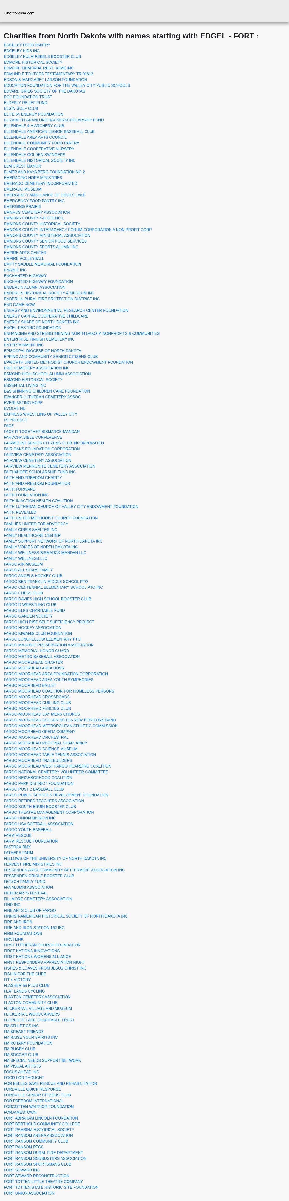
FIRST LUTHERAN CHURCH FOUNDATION (42, 945)
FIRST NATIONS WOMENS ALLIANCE (37, 957)
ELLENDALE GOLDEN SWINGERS (34, 155)
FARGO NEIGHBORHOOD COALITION (38, 778)
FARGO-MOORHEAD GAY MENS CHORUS (42, 714)
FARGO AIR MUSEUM (23, 564)
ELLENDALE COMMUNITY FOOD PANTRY (41, 143)
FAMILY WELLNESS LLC (25, 559)
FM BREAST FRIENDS (24, 1032)
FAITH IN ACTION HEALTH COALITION (38, 501)
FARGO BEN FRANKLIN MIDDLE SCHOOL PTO (46, 582)
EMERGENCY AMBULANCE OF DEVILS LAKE (44, 195)
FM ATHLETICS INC (21, 1026)
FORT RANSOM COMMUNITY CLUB (36, 1141)
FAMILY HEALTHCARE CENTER (32, 535)
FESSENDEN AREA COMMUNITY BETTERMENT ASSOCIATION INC (64, 870)
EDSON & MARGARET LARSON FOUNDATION (45, 80)
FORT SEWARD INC (22, 1170)
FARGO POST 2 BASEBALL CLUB (34, 789)
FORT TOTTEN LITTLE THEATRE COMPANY (43, 1182)
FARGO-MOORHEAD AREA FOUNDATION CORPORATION (56, 674)
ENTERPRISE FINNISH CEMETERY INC (39, 339)
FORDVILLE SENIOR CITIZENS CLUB (37, 1095)
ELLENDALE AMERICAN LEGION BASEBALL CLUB (49, 132)
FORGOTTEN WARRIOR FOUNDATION (39, 1107)
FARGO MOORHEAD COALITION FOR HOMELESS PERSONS (59, 691)
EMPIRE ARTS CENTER (25, 253)
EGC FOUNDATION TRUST (28, 97)
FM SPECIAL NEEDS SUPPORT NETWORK (42, 1060)
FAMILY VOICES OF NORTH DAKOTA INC (41, 547)
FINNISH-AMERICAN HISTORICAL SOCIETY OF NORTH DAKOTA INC (66, 916)
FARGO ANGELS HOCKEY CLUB (33, 576)
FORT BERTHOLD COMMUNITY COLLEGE (42, 1124)
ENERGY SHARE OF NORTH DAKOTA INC (42, 322)
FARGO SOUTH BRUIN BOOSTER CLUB (40, 807)
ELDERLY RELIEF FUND (25, 103)
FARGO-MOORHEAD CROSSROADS (37, 697)
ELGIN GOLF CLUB (21, 108)
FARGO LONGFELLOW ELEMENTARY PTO (42, 639)
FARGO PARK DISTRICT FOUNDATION (39, 784)
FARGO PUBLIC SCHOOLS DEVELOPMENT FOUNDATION (56, 795)
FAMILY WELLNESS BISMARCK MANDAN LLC (45, 553)
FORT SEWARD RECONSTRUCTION (36, 1176)
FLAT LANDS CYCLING (24, 991)
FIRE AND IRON (18, 922)
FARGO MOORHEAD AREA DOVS (34, 668)
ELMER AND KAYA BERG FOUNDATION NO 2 (44, 172)
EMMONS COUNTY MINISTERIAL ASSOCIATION (47, 235)
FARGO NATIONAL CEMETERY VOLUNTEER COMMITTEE (56, 772)
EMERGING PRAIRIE (22, 207)
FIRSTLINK (14, 939)
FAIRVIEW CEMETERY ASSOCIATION (37, 455)
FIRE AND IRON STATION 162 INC (34, 928)
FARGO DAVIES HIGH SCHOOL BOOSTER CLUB (47, 599)
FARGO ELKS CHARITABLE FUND (34, 610)
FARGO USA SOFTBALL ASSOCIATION (39, 824)
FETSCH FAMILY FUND (24, 882)
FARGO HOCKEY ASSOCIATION (32, 628)
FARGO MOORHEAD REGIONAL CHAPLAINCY (45, 743)
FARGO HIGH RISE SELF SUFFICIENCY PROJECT (49, 622)
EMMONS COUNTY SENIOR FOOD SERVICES (45, 241)
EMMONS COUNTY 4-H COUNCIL (34, 218)
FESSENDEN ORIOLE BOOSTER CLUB (39, 876)
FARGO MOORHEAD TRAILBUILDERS (38, 760)
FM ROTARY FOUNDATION (28, 1043)
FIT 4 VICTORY (17, 980)
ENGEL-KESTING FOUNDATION (32, 328)
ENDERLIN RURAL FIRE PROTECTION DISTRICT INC (52, 299)
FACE (9, 426)
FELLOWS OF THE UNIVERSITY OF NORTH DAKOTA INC (55, 859)
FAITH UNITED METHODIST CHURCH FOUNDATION (51, 518)
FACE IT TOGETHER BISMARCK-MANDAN (42, 432)
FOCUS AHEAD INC (21, 1072)
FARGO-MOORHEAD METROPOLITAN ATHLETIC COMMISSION (61, 726)
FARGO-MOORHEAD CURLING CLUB (37, 703)
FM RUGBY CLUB (19, 1049)
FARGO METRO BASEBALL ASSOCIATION (42, 657)
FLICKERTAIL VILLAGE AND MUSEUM (38, 1009)
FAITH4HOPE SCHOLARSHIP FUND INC (40, 472)
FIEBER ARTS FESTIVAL (26, 893)
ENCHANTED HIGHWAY (25, 276)
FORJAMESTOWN (20, 1112)
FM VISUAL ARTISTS (22, 1066)
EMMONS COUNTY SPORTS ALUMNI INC (41, 247)
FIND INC (12, 905)
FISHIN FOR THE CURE (25, 974)
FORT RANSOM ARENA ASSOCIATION (38, 1135)
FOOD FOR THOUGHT (24, 1078)
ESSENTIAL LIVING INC (25, 385)
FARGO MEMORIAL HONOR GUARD (36, 651)
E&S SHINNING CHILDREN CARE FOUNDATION (47, 391)
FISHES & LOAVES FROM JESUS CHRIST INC (45, 968)
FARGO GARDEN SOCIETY (28, 616)
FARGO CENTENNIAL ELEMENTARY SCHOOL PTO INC (53, 587)
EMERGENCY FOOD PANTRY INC (34, 201)
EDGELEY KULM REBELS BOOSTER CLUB (42, 57)
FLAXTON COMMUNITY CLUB (30, 1003)
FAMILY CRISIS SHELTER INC (30, 530)
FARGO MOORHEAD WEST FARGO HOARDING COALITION (57, 766)
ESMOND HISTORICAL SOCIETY (33, 380)
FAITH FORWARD (20, 489)
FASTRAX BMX (17, 847)
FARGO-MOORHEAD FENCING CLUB (37, 709)
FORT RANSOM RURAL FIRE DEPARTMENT (43, 1153)
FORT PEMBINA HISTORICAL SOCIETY (39, 1130)
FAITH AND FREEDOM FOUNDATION (37, 484)
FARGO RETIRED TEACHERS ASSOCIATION (44, 801)
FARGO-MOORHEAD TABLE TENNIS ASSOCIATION (50, 755)
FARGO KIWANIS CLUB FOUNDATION (38, 634)
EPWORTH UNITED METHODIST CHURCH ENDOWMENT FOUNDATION (68, 362)
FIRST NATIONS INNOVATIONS (32, 951)
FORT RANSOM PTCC (24, 1147)
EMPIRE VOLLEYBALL (24, 258)
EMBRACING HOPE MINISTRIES (33, 178)
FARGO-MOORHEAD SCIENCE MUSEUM (41, 749)
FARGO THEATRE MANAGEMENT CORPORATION (49, 812)
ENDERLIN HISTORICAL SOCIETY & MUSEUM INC (49, 293)
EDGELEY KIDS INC (22, 51)
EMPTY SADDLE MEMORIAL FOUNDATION (42, 264)
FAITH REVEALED (20, 512)
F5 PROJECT (15, 420)
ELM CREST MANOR (22, 166)
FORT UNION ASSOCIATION (29, 1193)
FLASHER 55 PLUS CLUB (26, 985)
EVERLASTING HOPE (23, 403)
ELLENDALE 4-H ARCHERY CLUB (34, 126)
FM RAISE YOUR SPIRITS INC (31, 1037)
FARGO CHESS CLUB (23, 593)
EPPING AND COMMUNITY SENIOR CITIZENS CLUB (51, 357)
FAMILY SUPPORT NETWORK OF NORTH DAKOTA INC (53, 541)
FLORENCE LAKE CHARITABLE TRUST (39, 1020)
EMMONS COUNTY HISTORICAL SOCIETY (42, 224)
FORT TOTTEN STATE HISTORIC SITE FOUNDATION (51, 1187)
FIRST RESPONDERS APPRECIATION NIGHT (44, 962)
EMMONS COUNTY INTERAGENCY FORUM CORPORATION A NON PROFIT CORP (78, 230)
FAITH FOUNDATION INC (26, 495)
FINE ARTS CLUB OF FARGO (30, 910)
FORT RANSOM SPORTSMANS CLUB (37, 1164)
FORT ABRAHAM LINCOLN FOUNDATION (41, 1118)
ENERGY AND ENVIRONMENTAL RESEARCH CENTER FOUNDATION (66, 310)
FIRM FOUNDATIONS (23, 934)
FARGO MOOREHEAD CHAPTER (33, 662)
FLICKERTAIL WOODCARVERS (32, 1014)
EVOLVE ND (14, 409)
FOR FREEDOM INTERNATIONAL (34, 1101)
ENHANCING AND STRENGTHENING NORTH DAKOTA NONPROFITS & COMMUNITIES (82, 334)
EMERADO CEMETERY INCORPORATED (40, 183)
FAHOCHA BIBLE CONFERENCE (33, 437)
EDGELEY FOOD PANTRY (27, 45)
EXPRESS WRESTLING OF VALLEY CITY (40, 414)
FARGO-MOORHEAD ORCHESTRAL (36, 737)
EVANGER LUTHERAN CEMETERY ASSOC (42, 397)
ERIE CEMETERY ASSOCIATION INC (37, 368)
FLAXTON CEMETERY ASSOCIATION (37, 997)
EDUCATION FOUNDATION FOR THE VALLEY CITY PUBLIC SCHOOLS (67, 85)
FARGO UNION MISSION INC (30, 818)
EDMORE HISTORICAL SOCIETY (33, 62)
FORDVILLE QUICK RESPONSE (32, 1089)
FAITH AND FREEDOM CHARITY (33, 478)
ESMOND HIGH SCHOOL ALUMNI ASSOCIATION (47, 374)
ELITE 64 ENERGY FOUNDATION (33, 114)
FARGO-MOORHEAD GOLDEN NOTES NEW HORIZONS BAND (60, 720)
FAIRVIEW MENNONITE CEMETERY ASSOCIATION (49, 466)
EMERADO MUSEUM (22, 189)
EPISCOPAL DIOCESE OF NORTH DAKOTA (42, 351)
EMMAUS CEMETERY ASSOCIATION (37, 212)
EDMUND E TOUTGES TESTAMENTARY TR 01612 (48, 74)
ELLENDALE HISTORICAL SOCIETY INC (39, 160)
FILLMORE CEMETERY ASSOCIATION (38, 899)
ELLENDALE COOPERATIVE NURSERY (39, 149)
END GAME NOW (19, 305)
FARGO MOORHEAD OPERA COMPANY (39, 732)
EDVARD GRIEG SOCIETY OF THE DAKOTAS (44, 91)
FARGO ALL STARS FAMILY (28, 570)
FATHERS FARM (18, 853)
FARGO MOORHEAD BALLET (30, 685)
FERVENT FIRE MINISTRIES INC (33, 864)
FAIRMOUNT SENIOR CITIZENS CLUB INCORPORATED (54, 443)
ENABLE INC (15, 270)
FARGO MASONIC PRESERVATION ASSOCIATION (49, 645)
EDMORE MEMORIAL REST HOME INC (39, 68)
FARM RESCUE (18, 835)
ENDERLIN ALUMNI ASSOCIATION (35, 287)
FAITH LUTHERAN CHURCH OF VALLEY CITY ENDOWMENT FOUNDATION (71, 507)
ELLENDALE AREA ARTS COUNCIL (35, 137)
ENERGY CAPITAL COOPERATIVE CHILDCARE (46, 316)
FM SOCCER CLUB (21, 1055)
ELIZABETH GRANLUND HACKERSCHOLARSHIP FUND (54, 120)
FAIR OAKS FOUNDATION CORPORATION (42, 449)
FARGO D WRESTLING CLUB (30, 605)
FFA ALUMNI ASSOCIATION (28, 887)
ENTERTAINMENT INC (24, 345)
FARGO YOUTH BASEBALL (28, 830)
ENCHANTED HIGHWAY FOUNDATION (38, 282)
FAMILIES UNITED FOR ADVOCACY (36, 524)
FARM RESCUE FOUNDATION (31, 841)
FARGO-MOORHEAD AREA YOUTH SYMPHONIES (48, 680)
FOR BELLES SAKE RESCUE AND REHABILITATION (50, 1084)
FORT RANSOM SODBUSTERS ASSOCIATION (45, 1159)
